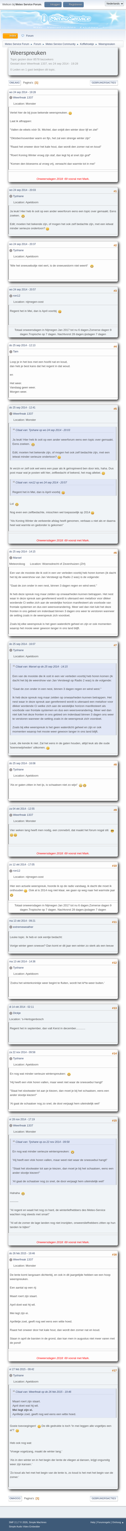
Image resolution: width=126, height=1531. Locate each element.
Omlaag (15, 82)
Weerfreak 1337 (23, 97)
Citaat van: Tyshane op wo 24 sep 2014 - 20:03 (43, 430)
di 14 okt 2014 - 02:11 (21, 1006)
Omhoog (15, 1498)
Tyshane (18, 196)
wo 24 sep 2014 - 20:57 (22, 289)
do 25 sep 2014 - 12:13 (22, 345)
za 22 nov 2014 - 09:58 (22, 1052)
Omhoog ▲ (118, 1522)
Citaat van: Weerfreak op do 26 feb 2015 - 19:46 (43, 1391)
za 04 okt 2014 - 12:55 (22, 808)
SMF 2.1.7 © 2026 (18, 1522)
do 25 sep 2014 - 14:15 (22, 551)
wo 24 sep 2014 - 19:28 (22, 92)
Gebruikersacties (104, 82)
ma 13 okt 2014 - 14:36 (22, 961)
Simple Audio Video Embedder (24, 1526)
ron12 (16, 295)
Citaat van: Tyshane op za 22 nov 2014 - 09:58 (42, 1141)
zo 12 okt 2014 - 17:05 (22, 864)
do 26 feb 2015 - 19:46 (22, 1253)
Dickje (17, 1013)
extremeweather (23, 926)
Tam (15, 351)
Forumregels (103, 1522)
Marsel (17, 557)
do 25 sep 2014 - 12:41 (22, 407)
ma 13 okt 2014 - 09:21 (22, 920)
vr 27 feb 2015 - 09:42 (21, 1369)
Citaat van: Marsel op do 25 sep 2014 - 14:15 (42, 666)
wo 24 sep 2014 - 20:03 (22, 190)
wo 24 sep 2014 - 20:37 (22, 244)
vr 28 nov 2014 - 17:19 (22, 1119)
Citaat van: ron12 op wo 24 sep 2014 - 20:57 (41, 482)
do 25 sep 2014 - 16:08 (22, 763)
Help (93, 1522)
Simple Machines (37, 1522)
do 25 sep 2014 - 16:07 (22, 644)
